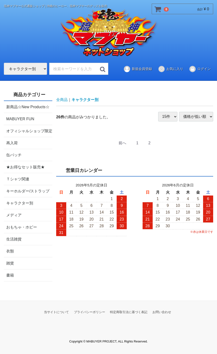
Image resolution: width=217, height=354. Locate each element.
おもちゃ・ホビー (21, 227)
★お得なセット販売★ (25, 167)
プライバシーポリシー (89, 312)
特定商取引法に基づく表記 (128, 312)
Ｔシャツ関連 (17, 179)
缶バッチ (14, 155)
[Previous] (122, 143)
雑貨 (10, 263)
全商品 (62, 100)
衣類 (10, 251)
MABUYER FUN (20, 119)
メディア (14, 215)
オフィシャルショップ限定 (29, 131)
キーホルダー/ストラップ (27, 191)
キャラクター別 (19, 203)
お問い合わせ (161, 312)
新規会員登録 (137, 69)
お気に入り (170, 69)
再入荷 (12, 143)
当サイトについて (56, 312)
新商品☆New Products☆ (27, 107)
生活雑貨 (14, 239)
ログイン (200, 69)
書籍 (10, 275)
